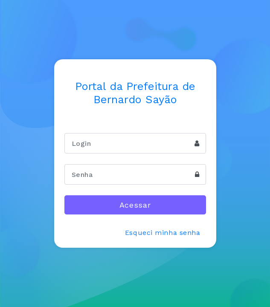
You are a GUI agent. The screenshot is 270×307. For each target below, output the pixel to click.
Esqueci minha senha (162, 233)
